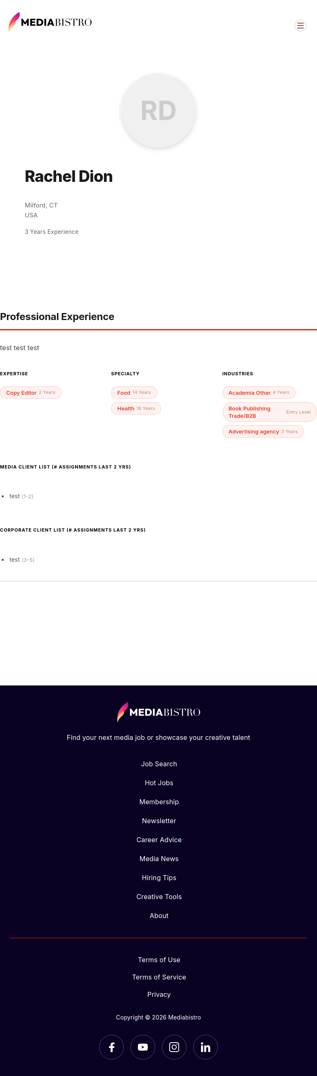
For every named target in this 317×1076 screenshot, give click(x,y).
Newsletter (159, 821)
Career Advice (159, 840)
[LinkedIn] (205, 1047)
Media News (159, 859)
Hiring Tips (159, 878)
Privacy (159, 994)
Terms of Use (159, 960)
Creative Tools (159, 896)
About (159, 915)
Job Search (159, 764)
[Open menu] (300, 25)
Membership (159, 802)
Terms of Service (159, 977)
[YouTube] (142, 1047)
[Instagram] (174, 1047)
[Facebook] (111, 1047)
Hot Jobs (159, 783)
